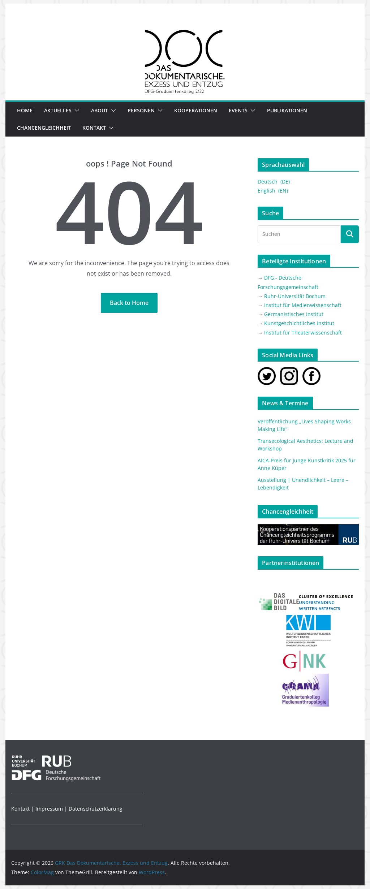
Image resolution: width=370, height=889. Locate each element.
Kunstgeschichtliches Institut (299, 323)
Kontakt (94, 127)
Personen (141, 110)
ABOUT (99, 110)
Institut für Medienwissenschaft (302, 305)
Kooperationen (195, 110)
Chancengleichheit (44, 127)
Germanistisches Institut (293, 314)
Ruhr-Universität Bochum (295, 296)
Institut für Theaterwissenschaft (303, 332)
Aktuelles (58, 110)
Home (25, 110)
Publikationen (287, 110)
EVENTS (238, 110)
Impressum (49, 808)
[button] (75, 110)
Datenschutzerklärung (95, 808)
